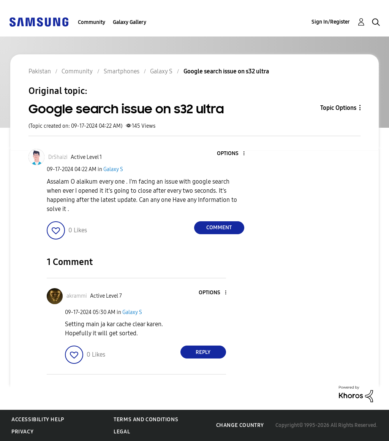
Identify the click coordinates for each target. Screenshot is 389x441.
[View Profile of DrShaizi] (58, 157)
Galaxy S (113, 169)
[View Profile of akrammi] (76, 296)
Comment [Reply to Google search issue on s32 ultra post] (219, 227)
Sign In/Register (331, 22)
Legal (122, 431)
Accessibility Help (37, 419)
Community (91, 22)
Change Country (240, 425)
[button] (231, 153)
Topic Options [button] (338, 107)
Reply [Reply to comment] (203, 352)
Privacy (22, 431)
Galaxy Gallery (129, 22)
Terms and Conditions (146, 419)
